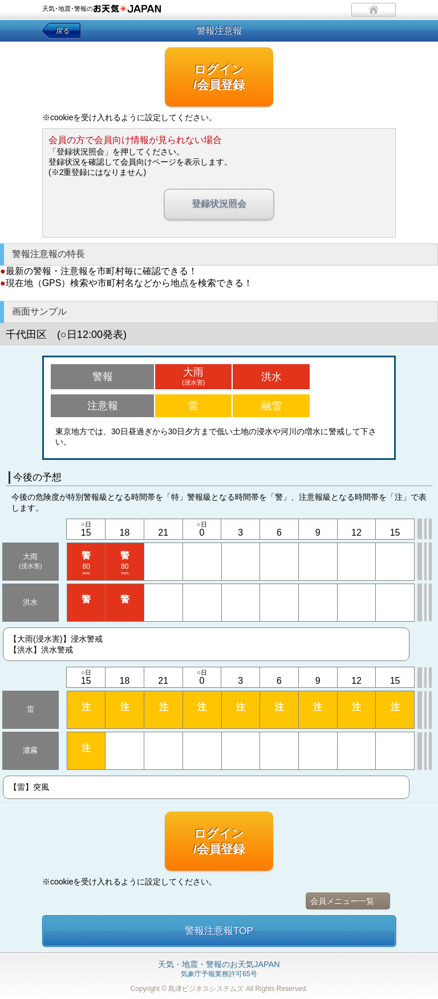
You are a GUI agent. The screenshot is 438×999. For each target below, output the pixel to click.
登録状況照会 (219, 204)
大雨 (193, 376)
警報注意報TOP (219, 930)
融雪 (271, 405)
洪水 (271, 376)
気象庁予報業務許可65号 (218, 969)
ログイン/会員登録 (219, 77)
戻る (63, 31)
